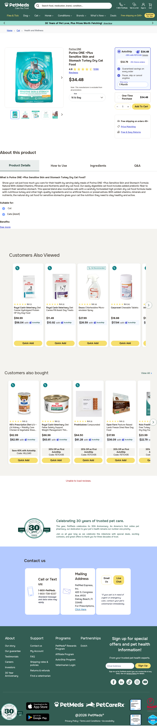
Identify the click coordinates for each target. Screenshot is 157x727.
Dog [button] (26, 15)
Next (62, 76)
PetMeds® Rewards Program (65, 646)
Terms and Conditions (90, 719)
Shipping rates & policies (39, 662)
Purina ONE (75, 47)
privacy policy (132, 672)
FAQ (32, 654)
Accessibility (108, 719)
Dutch (84, 644)
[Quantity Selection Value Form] (123, 105)
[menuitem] (122, 5)
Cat (18, 28)
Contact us (36, 644)
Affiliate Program (64, 652)
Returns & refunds (40, 668)
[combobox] (87, 96)
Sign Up (143, 664)
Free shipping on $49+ (131, 15)
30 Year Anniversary (11, 673)
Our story (10, 644)
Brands (80, 15)
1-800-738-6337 (47, 592)
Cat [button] (37, 15)
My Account (36, 649)
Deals (113, 15)
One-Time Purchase (125, 95)
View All (146, 371)
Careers (9, 660)
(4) (96, 303)
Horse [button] (49, 15)
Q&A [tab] (137, 164)
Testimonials (11, 654)
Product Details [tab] (19, 164)
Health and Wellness (33, 28)
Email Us (107, 578)
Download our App (149, 15)
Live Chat (118, 578)
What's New (97, 15)
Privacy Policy (71, 719)
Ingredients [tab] (98, 164)
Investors (10, 665)
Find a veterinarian (40, 674)
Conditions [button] (65, 15)
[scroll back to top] (150, 600)
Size (75, 92)
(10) (128, 303)
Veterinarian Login (65, 663)
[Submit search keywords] (37, 5)
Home (9, 28)
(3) (91, 420)
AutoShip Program (65, 658)
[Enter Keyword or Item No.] (73, 6)
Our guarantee (13, 649)
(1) (31, 303)
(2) (63, 303)
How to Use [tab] (59, 164)
